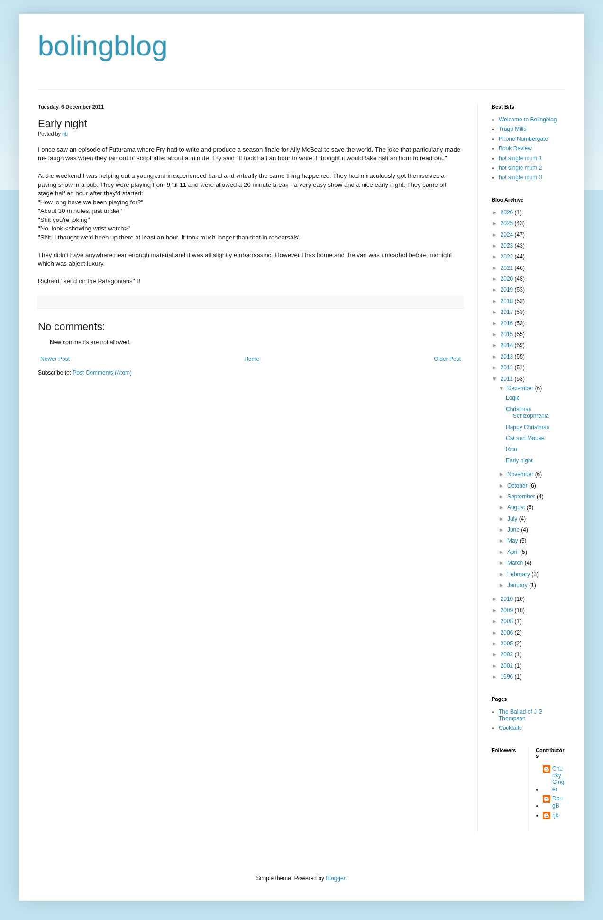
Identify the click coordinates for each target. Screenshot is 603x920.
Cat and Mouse (525, 438)
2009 (508, 610)
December (521, 388)
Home (251, 359)
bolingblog (103, 46)
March (516, 563)
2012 (508, 367)
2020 (508, 279)
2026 (508, 212)
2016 (508, 323)
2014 (508, 345)
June (514, 529)
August (517, 507)
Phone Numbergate (523, 139)
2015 (508, 334)
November (521, 474)
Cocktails (510, 728)
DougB (557, 802)
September (522, 496)
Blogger (335, 878)
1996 (508, 676)
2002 (508, 654)
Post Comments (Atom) (102, 372)
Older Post (447, 359)
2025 (508, 223)
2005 (508, 643)
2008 (508, 621)
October (518, 485)
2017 (508, 312)
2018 (508, 301)
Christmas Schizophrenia (527, 412)
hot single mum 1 (520, 158)
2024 (508, 234)
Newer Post (55, 359)
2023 (508, 245)
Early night (519, 460)
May (513, 540)
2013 (508, 356)
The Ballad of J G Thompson (521, 715)
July (513, 518)
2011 (508, 379)
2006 (508, 632)
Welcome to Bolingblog (528, 119)
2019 (508, 289)
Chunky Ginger (558, 778)
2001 (508, 665)
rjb (555, 815)
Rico (511, 449)
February (519, 574)
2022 (508, 256)
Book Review (515, 148)
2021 (508, 268)
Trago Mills (512, 129)
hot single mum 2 (520, 168)
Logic (513, 398)
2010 (508, 599)
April (513, 552)
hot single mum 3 (520, 177)
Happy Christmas (527, 427)
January (518, 585)
